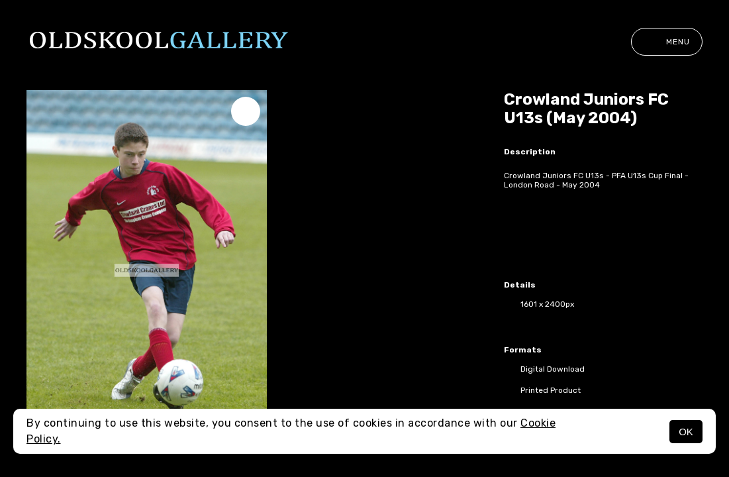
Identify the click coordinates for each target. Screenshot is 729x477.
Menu (667, 42)
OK (686, 431)
